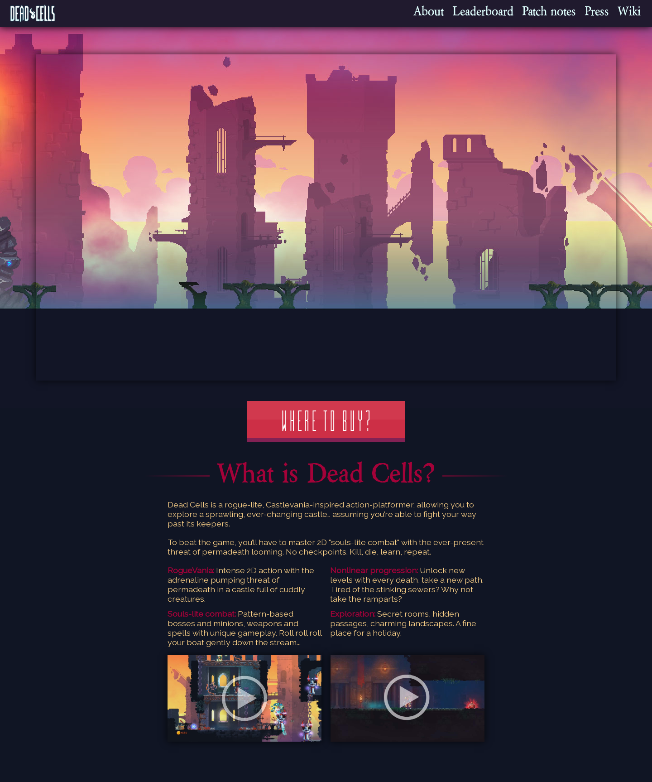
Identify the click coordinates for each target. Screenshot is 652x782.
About (428, 11)
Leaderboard (482, 11)
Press (597, 11)
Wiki (629, 11)
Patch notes (549, 11)
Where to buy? (326, 421)
